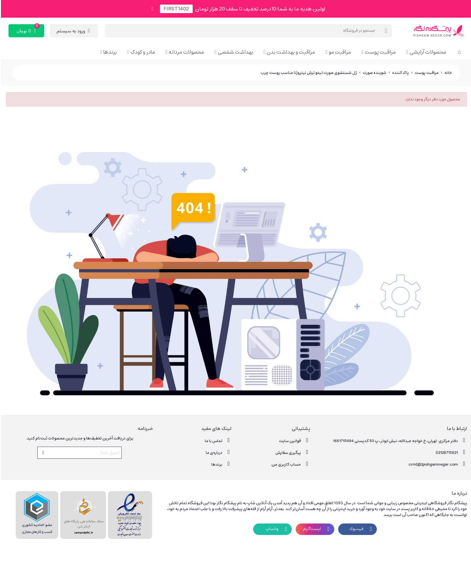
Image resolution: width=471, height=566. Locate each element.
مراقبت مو (339, 52)
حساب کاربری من (289, 464)
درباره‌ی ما (218, 452)
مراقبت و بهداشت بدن (290, 52)
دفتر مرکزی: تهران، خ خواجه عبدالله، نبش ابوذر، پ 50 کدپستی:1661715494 (399, 440)
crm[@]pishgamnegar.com (437, 464)
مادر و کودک (142, 52)
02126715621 (450, 452)
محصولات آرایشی (427, 52)
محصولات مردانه (185, 52)
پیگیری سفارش (291, 452)
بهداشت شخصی (234, 52)
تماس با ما (217, 440)
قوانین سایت (293, 440)
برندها (109, 52)
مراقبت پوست (379, 52)
